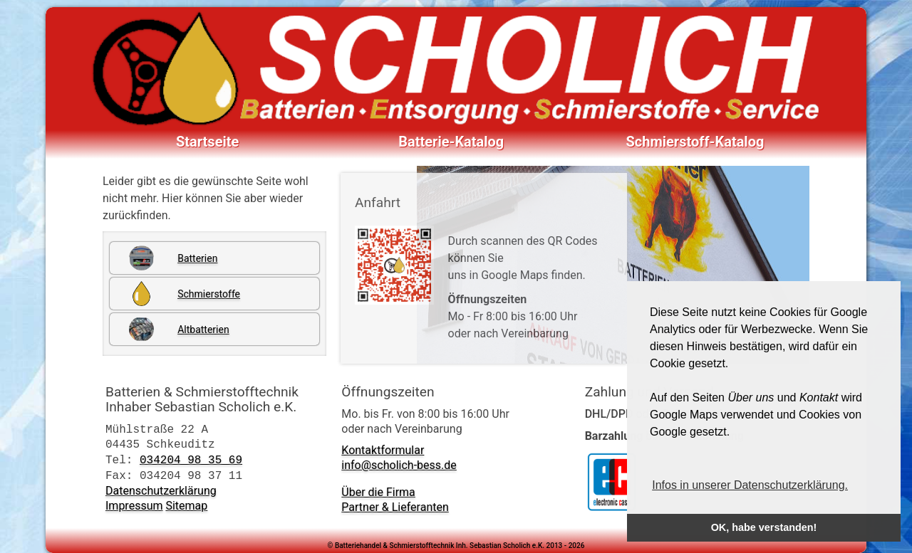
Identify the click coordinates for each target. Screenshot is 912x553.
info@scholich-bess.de (398, 465)
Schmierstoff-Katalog (695, 141)
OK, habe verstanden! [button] (764, 527)
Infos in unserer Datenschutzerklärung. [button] (750, 485)
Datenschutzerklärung (161, 490)
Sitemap (186, 505)
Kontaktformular (382, 450)
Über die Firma (378, 492)
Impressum (134, 505)
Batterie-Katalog (451, 141)
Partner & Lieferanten (394, 507)
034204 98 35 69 (191, 460)
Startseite (207, 141)
